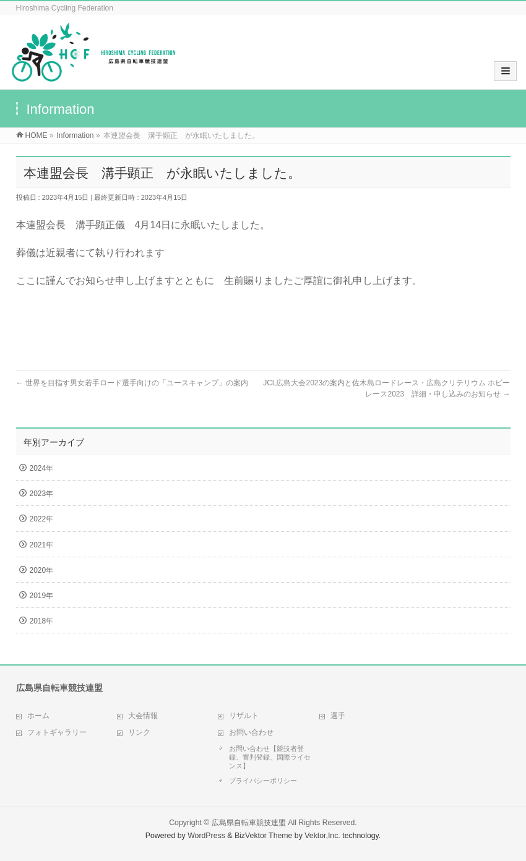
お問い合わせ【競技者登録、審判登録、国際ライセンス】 (270, 757)
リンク (139, 732)
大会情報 (143, 715)
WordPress (206, 835)
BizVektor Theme (264, 835)
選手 (337, 715)
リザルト (244, 715)
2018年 (42, 621)
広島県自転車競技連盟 (249, 822)
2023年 (42, 493)
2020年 (42, 570)
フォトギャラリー (57, 732)
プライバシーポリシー (263, 780)
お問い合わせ (251, 732)
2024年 (42, 468)
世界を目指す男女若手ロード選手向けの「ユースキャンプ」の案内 (132, 383)
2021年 (42, 545)
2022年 (42, 519)
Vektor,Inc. (322, 835)
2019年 (42, 595)
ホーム (38, 715)
